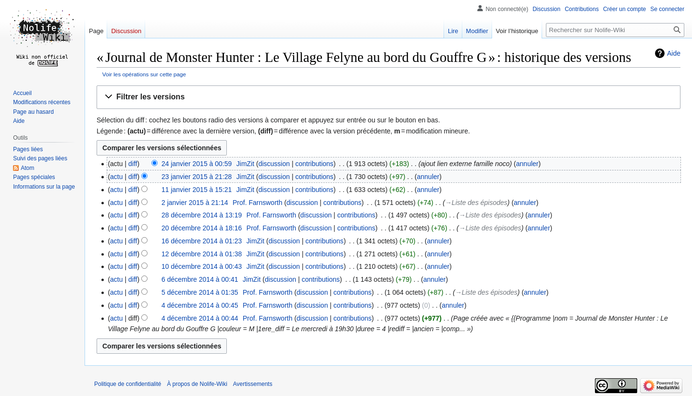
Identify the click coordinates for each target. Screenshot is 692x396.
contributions (314, 164)
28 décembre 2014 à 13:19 (201, 215)
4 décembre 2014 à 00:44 (199, 318)
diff (132, 164)
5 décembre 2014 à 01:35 (199, 292)
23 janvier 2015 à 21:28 (196, 176)
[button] (388, 97)
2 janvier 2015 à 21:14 (194, 202)
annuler (527, 164)
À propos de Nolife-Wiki (197, 384)
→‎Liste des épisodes (476, 202)
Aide (673, 53)
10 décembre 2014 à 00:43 (201, 266)
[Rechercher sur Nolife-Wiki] (615, 30)
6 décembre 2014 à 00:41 (199, 279)
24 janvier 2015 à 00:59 (196, 164)
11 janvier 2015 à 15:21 (196, 189)
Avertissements (252, 384)
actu (116, 176)
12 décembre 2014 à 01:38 (201, 254)
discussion (274, 164)
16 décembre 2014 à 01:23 (201, 241)
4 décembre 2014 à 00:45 (199, 305)
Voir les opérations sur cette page (144, 74)
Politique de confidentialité (127, 384)
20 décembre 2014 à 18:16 (201, 228)
